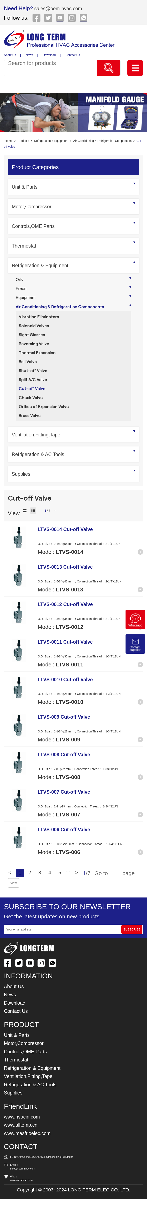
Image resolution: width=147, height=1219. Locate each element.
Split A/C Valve (34, 393)
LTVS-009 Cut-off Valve (67, 736)
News (29, 55)
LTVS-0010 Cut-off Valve (69, 699)
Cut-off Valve (33, 404)
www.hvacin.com (24, 1136)
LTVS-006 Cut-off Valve (67, 849)
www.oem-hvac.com (21, 1200)
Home (9, 140)
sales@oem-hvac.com (61, 8)
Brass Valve (31, 434)
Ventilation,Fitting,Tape (39, 454)
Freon (22, 290)
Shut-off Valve (34, 383)
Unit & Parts (26, 187)
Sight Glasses (33, 342)
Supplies (22, 493)
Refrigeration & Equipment (51, 140)
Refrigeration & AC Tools (41, 474)
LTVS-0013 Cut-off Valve (69, 586)
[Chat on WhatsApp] (135, 628)
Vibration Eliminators (41, 322)
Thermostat (25, 246)
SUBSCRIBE (131, 949)
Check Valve (32, 414)
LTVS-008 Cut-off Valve (67, 774)
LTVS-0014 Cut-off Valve (69, 549)
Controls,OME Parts (36, 226)
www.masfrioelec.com (30, 1153)
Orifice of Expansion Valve (47, 424)
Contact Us (74, 55)
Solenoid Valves (35, 332)
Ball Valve (29, 373)
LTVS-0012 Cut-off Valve (69, 624)
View (58, 902)
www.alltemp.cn (23, 1144)
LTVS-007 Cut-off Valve (67, 811)
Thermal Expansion (39, 363)
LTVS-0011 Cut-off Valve (69, 661)
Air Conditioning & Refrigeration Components (102, 140)
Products (23, 140)
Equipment (27, 300)
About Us (10, 55)
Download (50, 55)
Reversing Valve (36, 352)
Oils (20, 280)
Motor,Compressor (34, 206)
